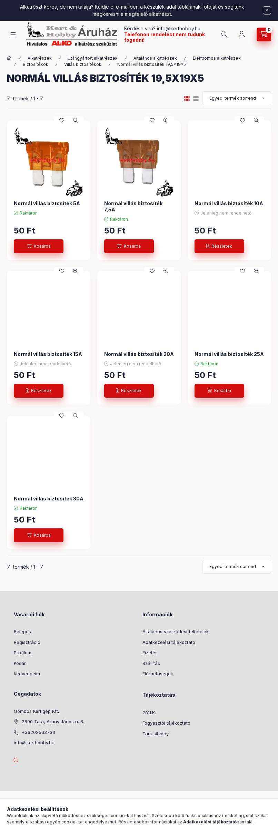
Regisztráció (27, 642)
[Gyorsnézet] (75, 120)
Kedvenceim (27, 673)
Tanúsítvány (155, 733)
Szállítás (151, 663)
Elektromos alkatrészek (217, 58)
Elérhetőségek (157, 673)
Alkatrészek (40, 58)
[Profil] (242, 34)
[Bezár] (267, 10)
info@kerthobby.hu (178, 28)
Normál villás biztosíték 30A (48, 498)
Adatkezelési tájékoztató (168, 642)
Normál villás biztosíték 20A (139, 354)
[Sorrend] (236, 98)
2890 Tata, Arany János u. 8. (53, 721)
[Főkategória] (9, 58)
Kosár (20, 663)
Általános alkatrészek (155, 58)
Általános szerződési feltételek (175, 631)
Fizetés (150, 652)
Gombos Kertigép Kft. (36, 711)
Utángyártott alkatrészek (93, 58)
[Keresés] (224, 34)
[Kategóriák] (13, 34)
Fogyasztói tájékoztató (166, 723)
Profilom (22, 652)
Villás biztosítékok (82, 64)
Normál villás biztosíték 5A (47, 203)
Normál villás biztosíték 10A (229, 203)
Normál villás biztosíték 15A (48, 354)
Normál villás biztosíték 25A (229, 354)
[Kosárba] (38, 246)
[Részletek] (219, 246)
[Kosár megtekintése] (264, 34)
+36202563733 (38, 732)
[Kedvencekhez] (62, 120)
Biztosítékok (35, 64)
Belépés (22, 631)
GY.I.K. (149, 712)
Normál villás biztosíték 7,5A (133, 206)
